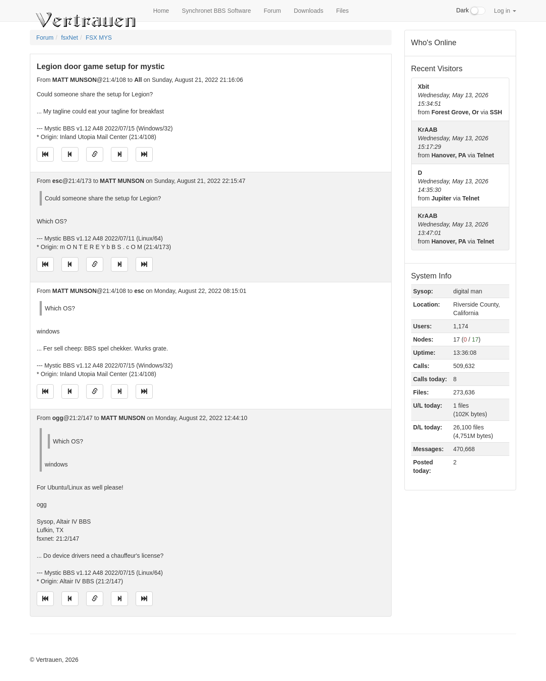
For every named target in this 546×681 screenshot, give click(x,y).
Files (342, 10)
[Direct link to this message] (94, 154)
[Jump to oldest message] (45, 154)
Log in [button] (505, 10)
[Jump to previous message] (69, 154)
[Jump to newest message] (144, 154)
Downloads (308, 10)
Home (161, 10)
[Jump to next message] (119, 154)
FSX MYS (99, 37)
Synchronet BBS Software (216, 10)
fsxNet (69, 37)
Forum (272, 10)
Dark (470, 10)
